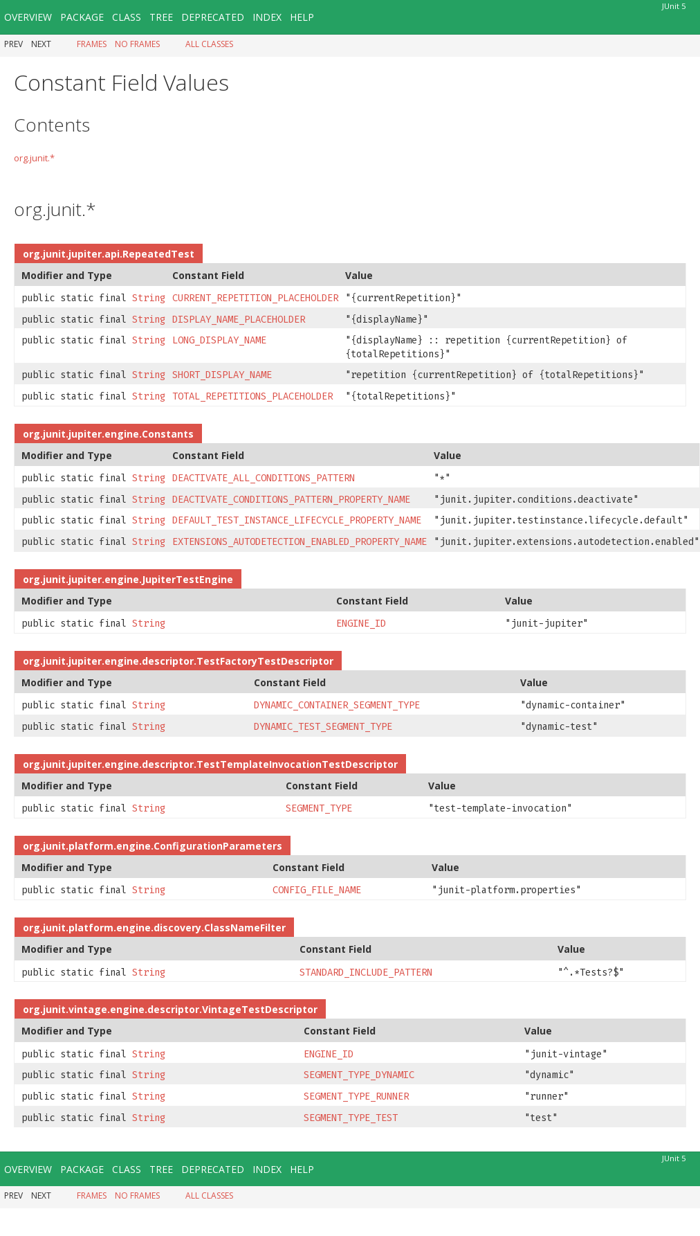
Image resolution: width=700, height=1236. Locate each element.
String (148, 298)
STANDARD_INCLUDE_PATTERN (366, 972)
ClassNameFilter (245, 927)
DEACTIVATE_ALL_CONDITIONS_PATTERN (263, 478)
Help (302, 17)
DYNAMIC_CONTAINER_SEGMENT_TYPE (337, 705)
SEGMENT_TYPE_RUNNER (356, 1096)
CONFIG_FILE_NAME (317, 890)
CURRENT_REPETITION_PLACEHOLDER (255, 298)
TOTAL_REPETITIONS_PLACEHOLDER (252, 396)
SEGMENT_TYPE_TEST (351, 1118)
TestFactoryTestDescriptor (264, 661)
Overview (28, 17)
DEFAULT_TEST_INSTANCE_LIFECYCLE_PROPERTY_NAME (296, 520)
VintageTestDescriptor (259, 1009)
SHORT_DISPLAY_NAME (222, 375)
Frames (92, 44)
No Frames (137, 44)
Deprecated (212, 17)
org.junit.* (34, 158)
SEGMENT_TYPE (319, 808)
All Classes (209, 44)
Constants (168, 433)
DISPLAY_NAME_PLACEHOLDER (238, 319)
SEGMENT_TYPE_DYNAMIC (359, 1075)
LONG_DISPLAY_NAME (219, 340)
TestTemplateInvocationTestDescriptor (297, 764)
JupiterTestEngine (187, 579)
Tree (161, 17)
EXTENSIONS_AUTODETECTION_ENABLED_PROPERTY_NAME (299, 542)
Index (267, 17)
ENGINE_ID (361, 623)
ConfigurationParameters (218, 845)
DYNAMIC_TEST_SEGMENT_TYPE (323, 727)
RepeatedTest (158, 253)
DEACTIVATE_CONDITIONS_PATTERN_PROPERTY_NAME (291, 499)
